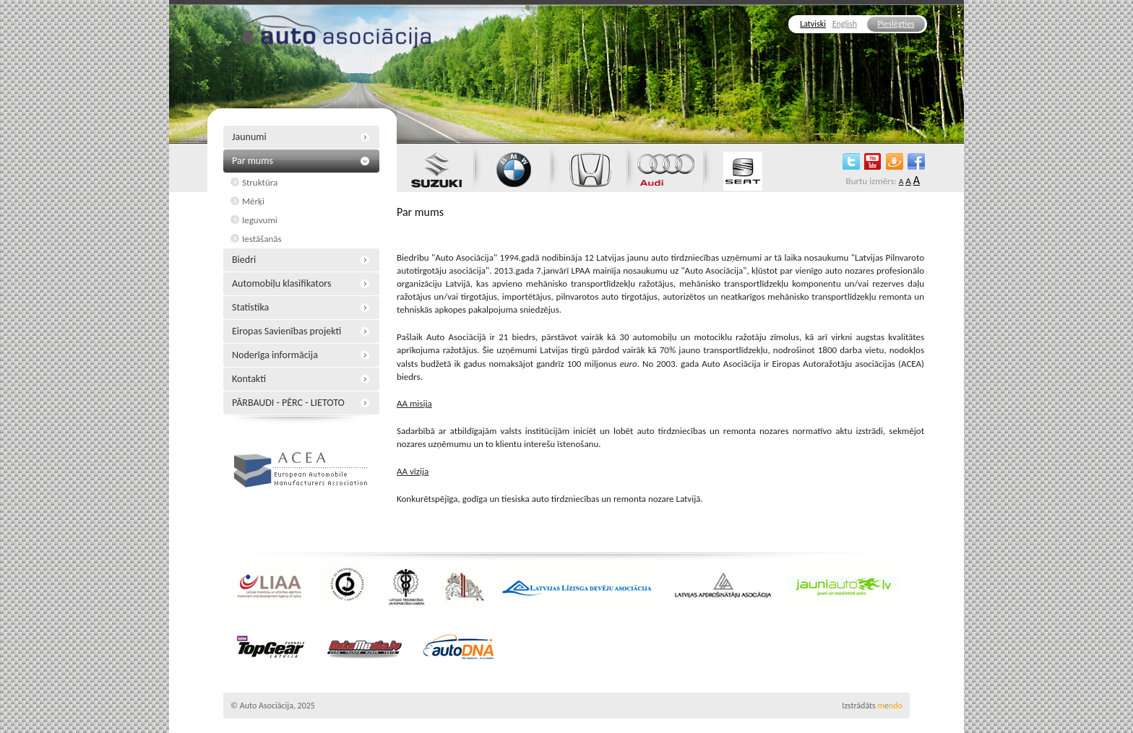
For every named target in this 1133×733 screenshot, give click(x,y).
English (844, 24)
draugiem (894, 161)
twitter (851, 161)
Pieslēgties (895, 24)
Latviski (813, 24)
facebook (916, 161)
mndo (889, 706)
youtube (873, 161)
